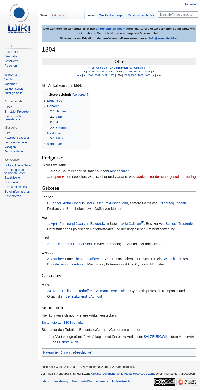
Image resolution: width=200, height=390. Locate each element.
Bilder (8, 107)
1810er (128, 71)
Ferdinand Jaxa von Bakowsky (82, 224)
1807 (140, 75)
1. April (52, 224)
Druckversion (12, 182)
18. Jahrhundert (100, 68)
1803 (111, 75)
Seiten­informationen (17, 191)
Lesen (91, 15)
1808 (147, 75)
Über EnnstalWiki (82, 381)
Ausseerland (118, 203)
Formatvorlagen (14, 151)
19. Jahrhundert (119, 68)
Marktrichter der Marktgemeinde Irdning (166, 177)
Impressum (102, 381)
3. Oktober (55, 259)
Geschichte (11, 61)
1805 (126, 75)
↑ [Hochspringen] (53, 337)
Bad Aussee (95, 203)
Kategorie (50, 352)
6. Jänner (54, 203)
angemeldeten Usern (110, 28)
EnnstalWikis (68, 342)
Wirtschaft (10, 84)
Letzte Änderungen (16, 142)
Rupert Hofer (60, 177)
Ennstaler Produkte (16, 111)
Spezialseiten (12, 177)
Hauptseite (11, 52)
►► (158, 75)
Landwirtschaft (13, 88)
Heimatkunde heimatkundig (12, 118)
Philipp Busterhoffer (77, 291)
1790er (109, 71)
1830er (146, 71)
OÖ (137, 259)
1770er (91, 71)
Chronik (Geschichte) (76, 352)
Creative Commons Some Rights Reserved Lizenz (122, 373)
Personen (10, 65)
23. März (53, 291)
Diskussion (58, 15)
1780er (100, 71)
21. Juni (53, 244)
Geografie (10, 56)
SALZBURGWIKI (156, 337)
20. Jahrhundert (138, 68)
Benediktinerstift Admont (84, 296)
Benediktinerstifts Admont (66, 264)
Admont (102, 291)
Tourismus (10, 74)
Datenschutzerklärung (54, 381)
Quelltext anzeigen (111, 15)
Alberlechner (119, 171)
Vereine (9, 79)
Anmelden (190, 4)
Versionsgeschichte (141, 15)
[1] (142, 222)
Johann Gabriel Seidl (76, 244)
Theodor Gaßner (86, 259)
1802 (104, 75)
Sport (7, 70)
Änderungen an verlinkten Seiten (14, 171)
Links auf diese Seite (17, 165)
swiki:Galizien (130, 224)
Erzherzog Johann (172, 203)
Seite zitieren (12, 196)
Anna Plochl (72, 203)
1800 (90, 75)
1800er (119, 71)
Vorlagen (10, 147)
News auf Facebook (16, 137)
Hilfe (7, 133)
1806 (133, 75)
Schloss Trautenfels (180, 224)
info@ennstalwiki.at (163, 38)
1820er (137, 71)
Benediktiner (171, 259)
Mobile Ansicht (121, 381)
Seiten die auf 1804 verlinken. (64, 322)
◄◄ (79, 75)
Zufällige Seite (13, 93)
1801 (97, 75)
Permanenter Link (15, 187)
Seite (43, 15)
